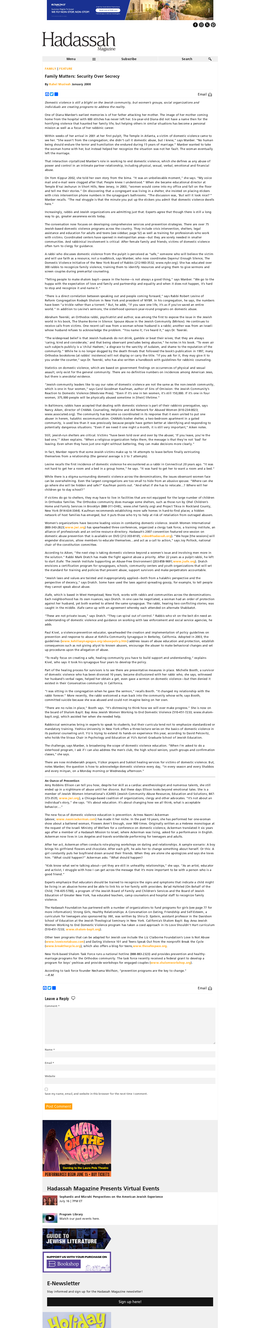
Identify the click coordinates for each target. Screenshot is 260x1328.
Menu (71, 59)
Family (50, 68)
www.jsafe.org (184, 561)
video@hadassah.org (156, 536)
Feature (65, 68)
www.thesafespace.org (150, 946)
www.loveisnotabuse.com (65, 941)
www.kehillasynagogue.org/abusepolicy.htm (94, 641)
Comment (52, 1006)
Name (50, 1049)
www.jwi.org (75, 527)
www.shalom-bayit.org (83, 929)
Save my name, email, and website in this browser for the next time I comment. (96, 1093)
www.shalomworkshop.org (170, 962)
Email (205, 94)
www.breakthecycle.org (63, 946)
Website (50, 1076)
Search (187, 59)
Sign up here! (130, 1301)
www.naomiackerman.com (76, 819)
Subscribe (129, 59)
